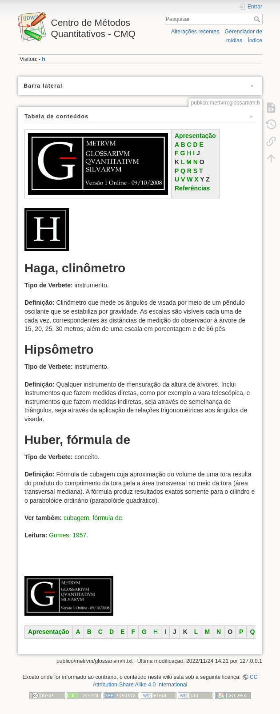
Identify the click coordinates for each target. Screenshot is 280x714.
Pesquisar (258, 19)
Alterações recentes (195, 31)
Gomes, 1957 (67, 535)
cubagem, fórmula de (93, 517)
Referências (192, 188)
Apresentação (195, 135)
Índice (255, 40)
